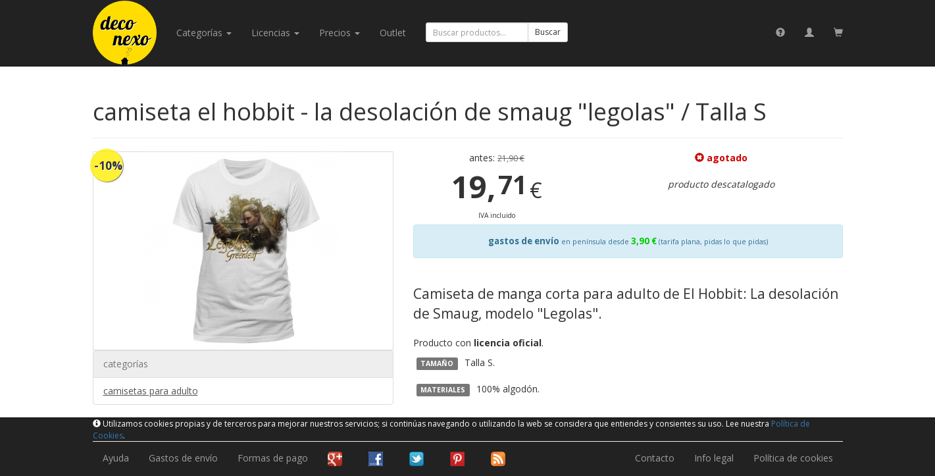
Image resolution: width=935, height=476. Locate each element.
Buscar (548, 32)
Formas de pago (273, 458)
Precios (339, 32)
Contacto (654, 458)
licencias (275, 32)
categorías (204, 32)
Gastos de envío (183, 458)
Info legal (714, 458)
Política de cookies (793, 458)
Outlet (393, 32)
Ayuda (116, 458)
